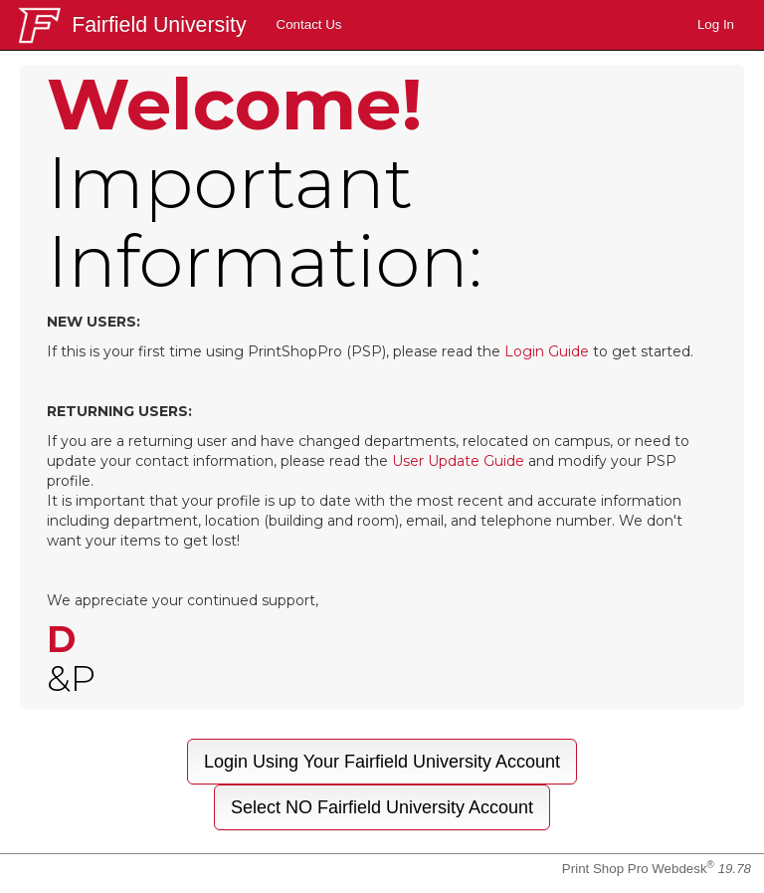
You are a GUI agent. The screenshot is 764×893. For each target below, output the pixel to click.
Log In (715, 24)
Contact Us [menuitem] (309, 24)
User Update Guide (458, 461)
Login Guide (546, 351)
